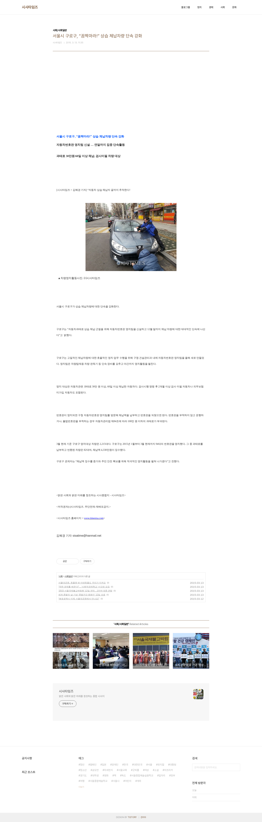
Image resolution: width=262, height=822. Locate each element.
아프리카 (168, 770)
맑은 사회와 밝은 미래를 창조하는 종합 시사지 (81, 696)
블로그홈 (185, 7)
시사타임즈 (30, 7)
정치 (199, 7)
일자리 (162, 775)
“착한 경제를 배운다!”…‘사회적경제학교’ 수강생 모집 (84, 586)
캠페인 (93, 764)
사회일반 (69, 576)
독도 (124, 775)
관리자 (143, 817)
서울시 (116, 781)
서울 (150, 764)
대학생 (95, 775)
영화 (106, 775)
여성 (146, 770)
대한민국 (138, 764)
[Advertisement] (131, 100)
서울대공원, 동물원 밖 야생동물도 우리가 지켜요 (82, 582)
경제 (211, 7)
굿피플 (135, 770)
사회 (223, 7)
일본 (104, 764)
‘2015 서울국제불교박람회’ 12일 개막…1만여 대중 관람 (85, 590)
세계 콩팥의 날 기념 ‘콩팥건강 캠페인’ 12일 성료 (81, 594)
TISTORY (132, 817)
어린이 (128, 781)
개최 (139, 781)
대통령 (173, 764)
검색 (236, 767)
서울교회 (122, 770)
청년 (82, 764)
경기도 (83, 775)
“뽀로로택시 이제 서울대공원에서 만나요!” (78, 598)
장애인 (115, 764)
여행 (82, 781)
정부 (173, 775)
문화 (234, 7)
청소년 (83, 770)
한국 (126, 764)
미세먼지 (108, 770)
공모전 (95, 770)
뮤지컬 (161, 764)
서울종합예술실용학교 (142, 775)
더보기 (81, 787)
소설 (156, 770)
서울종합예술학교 (98, 781)
